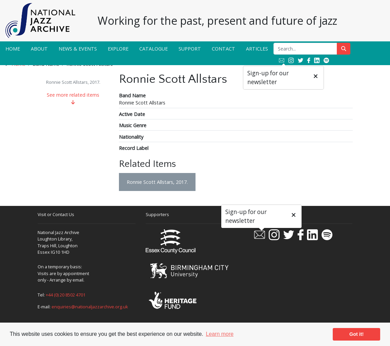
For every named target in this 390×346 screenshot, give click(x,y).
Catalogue (153, 48)
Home (12, 48)
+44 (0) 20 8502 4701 (65, 295)
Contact (223, 48)
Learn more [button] (219, 334)
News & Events (78, 48)
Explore (118, 48)
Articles (257, 48)
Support (190, 48)
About (39, 48)
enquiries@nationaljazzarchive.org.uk (90, 307)
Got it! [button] (356, 334)
